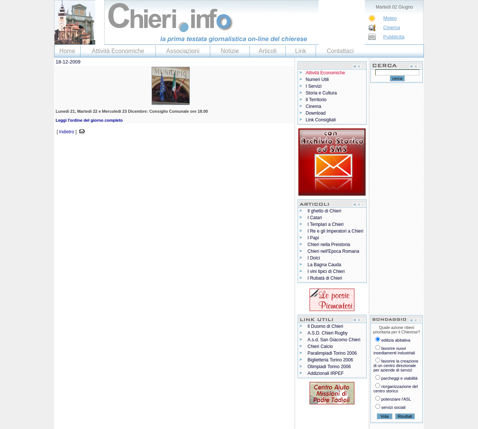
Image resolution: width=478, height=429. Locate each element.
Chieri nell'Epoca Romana (333, 251)
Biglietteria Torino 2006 (330, 360)
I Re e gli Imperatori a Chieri (335, 231)
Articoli (267, 51)
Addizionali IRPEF (326, 373)
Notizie (230, 51)
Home (67, 51)
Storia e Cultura (321, 93)
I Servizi (314, 86)
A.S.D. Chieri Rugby (328, 333)
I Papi (313, 237)
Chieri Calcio (320, 346)
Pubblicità (393, 37)
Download (316, 113)
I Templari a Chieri (326, 224)
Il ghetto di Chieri (324, 211)
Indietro (66, 131)
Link (300, 51)
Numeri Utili (317, 79)
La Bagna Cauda (324, 264)
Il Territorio (316, 99)
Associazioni (182, 51)
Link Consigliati (321, 119)
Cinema (391, 27)
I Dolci (314, 258)
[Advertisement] (141, 147)
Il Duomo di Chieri (325, 326)
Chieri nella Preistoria (329, 244)
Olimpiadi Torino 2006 (329, 366)
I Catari (315, 217)
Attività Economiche (118, 51)
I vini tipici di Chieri (326, 271)
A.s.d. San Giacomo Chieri (334, 339)
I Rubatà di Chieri (325, 278)
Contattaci (340, 51)
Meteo (390, 18)
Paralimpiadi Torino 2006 (332, 353)
